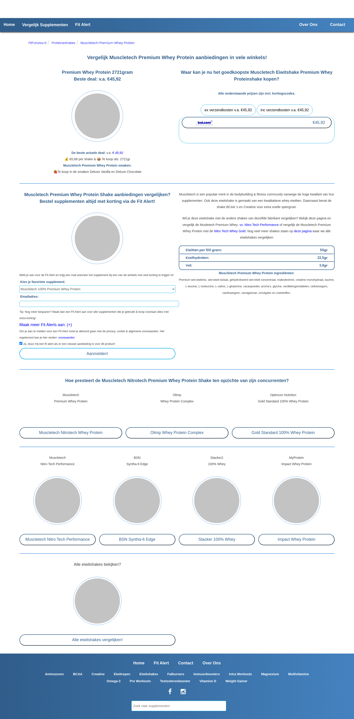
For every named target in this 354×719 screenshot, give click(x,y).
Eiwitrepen (122, 674)
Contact (337, 24)
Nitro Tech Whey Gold (230, 231)
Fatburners (175, 674)
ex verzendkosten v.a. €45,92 (228, 110)
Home (9, 24)
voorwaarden (66, 337)
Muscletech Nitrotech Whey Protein (70, 432)
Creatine (98, 674)
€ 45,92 (117, 153)
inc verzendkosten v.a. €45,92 (285, 110)
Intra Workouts (240, 674)
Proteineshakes (63, 43)
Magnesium (270, 674)
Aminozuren (54, 674)
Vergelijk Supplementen (45, 25)
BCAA (77, 674)
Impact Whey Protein (296, 539)
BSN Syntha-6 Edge (137, 539)
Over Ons (308, 24)
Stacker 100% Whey (216, 539)
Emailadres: (29, 296)
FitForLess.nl (37, 43)
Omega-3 (114, 681)
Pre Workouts (140, 681)
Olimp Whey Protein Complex (177, 432)
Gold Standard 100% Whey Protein (283, 432)
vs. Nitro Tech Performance (259, 225)
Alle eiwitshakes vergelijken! (97, 640)
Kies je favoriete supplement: (42, 282)
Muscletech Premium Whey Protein (108, 43)
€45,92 (319, 122)
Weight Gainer (236, 681)
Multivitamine (298, 674)
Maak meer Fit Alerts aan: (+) (45, 324)
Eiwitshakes (149, 674)
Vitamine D (208, 681)
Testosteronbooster (175, 681)
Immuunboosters (206, 674)
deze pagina (303, 231)
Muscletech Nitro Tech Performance (57, 539)
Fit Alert (82, 24)
